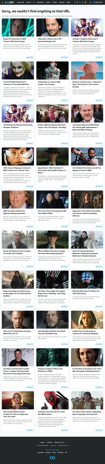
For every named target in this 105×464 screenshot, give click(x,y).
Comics (54, 2)
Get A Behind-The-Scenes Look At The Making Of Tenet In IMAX (87, 169)
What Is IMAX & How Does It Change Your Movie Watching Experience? (51, 252)
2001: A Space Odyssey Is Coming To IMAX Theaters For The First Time (17, 169)
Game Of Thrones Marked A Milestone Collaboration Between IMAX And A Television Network (85, 253)
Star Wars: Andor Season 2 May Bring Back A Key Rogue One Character (87, 413)
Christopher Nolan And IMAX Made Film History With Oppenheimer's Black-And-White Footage (86, 127)
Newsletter (98, 2)
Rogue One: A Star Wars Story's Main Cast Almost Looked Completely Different (87, 213)
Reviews (62, 2)
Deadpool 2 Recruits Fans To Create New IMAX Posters (51, 413)
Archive (49, 442)
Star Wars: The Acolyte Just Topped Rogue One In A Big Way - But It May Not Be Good (51, 293)
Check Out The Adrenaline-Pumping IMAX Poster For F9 (17, 332)
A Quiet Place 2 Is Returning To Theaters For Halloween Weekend (85, 332)
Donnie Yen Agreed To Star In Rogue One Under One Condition (17, 252)
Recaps (48, 2)
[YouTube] (77, 2)
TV (34, 2)
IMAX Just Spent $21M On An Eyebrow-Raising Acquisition (14, 212)
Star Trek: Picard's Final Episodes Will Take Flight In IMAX (52, 212)
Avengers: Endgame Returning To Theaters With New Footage (85, 40)
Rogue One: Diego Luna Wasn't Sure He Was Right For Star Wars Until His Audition (17, 293)
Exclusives (20, 2)
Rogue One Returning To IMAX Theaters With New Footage (14, 40)
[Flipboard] (85, 2)
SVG (66, 452)
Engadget (41, 452)
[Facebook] (74, 2)
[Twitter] (80, 2)
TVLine (54, 452)
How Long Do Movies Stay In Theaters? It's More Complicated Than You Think (15, 414)
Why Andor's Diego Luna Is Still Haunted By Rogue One (49, 40)
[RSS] (90, 2)
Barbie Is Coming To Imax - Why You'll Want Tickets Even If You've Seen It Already (87, 84)
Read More (29, 57)
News (68, 2)
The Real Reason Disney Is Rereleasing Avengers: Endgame (17, 126)
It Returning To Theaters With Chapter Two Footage (49, 83)
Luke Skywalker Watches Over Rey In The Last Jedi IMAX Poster (52, 332)
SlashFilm (60, 452)
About (42, 442)
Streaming (40, 2)
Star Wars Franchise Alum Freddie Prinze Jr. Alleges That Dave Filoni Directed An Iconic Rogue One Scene (16, 371)
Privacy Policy (60, 442)
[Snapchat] (88, 2)
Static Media (44, 445)
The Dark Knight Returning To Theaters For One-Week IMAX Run (16, 83)
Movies (28, 2)
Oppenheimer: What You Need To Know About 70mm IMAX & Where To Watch (52, 170)
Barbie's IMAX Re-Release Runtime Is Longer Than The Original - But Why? (52, 126)
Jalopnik (47, 452)
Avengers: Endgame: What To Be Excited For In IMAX (50, 370)
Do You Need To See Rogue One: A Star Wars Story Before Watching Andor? (87, 370)
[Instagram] (82, 2)
